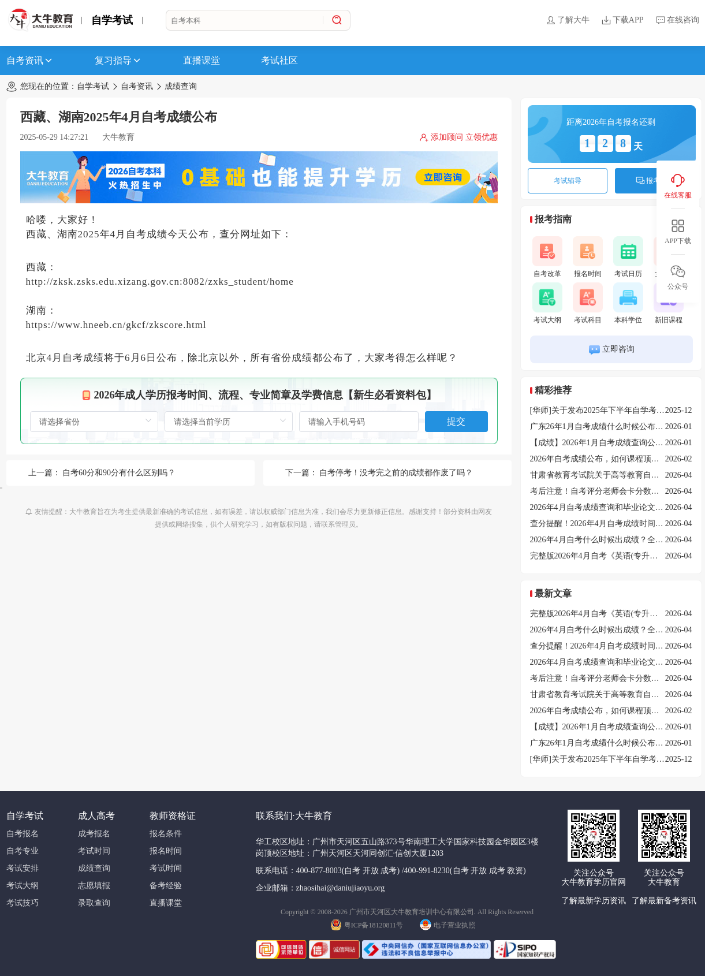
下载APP (622, 20)
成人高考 (96, 816)
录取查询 (94, 903)
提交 (456, 421)
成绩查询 (181, 86)
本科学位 (628, 303)
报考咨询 (655, 180)
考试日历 (628, 257)
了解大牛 (568, 20)
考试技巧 (22, 903)
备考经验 (166, 885)
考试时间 (94, 851)
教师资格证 (173, 816)
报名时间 (588, 257)
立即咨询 (611, 349)
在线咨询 (677, 20)
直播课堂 (201, 60)
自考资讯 (30, 60)
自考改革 (547, 257)
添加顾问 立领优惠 (458, 137)
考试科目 (588, 303)
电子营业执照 (447, 924)
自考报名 (22, 833)
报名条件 (166, 833)
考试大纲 (547, 303)
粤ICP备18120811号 (366, 924)
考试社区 (279, 60)
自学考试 (112, 20)
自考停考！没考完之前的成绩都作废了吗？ (396, 472)
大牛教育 (118, 137)
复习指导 (118, 60)
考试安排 (22, 868)
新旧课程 (669, 303)
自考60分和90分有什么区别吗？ (119, 472)
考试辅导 (567, 181)
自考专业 (22, 851)
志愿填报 (94, 885)
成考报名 (94, 833)
